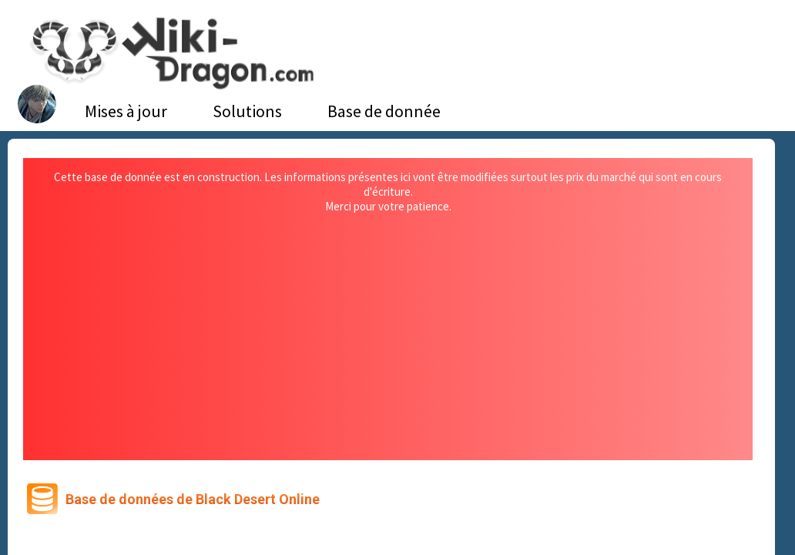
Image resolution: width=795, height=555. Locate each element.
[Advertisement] (388, 329)
